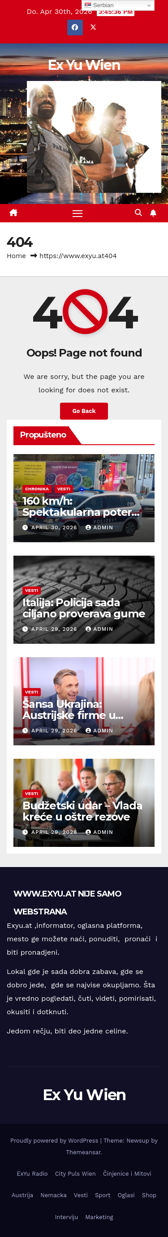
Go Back (84, 411)
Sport (103, 1195)
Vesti (63, 488)
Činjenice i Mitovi (127, 1173)
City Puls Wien (75, 1173)
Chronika (37, 488)
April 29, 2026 (55, 629)
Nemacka (53, 1195)
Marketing (99, 1217)
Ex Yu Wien (84, 65)
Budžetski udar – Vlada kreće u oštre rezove (82, 811)
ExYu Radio (32, 1173)
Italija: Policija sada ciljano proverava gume (83, 608)
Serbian (99, 5)
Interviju (66, 1217)
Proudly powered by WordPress (55, 1140)
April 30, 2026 (55, 527)
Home (16, 256)
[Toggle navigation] (77, 213)
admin (99, 527)
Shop (149, 1195)
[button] (138, 212)
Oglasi (126, 1195)
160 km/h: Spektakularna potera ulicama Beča (80, 512)
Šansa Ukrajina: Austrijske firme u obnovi (68, 715)
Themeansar (83, 1152)
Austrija (22, 1195)
